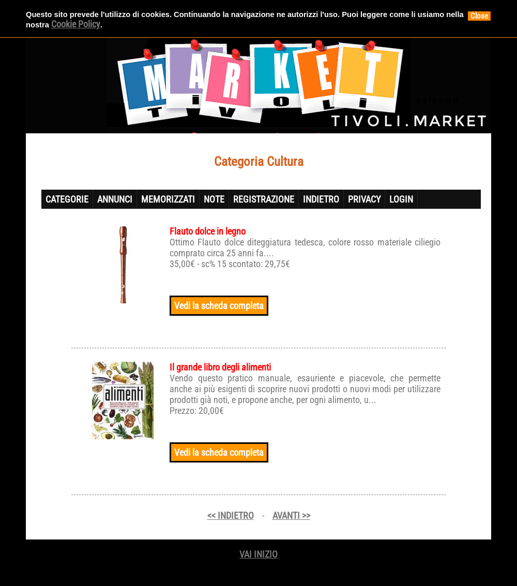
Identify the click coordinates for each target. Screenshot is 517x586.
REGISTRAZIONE (263, 199)
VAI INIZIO (258, 554)
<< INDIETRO (230, 515)
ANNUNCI (114, 199)
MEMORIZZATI (168, 199)
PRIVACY (364, 199)
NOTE (214, 199)
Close (479, 16)
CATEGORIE (66, 199)
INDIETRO (321, 199)
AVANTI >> (291, 515)
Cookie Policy (75, 24)
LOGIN (401, 199)
